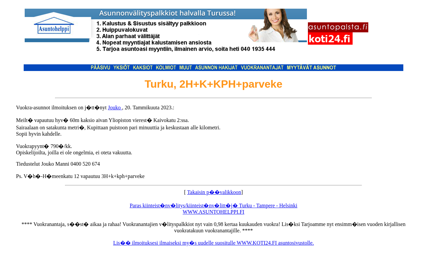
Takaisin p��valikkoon (214, 192)
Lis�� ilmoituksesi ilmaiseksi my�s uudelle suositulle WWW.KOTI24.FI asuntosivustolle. (213, 243)
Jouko (115, 107)
